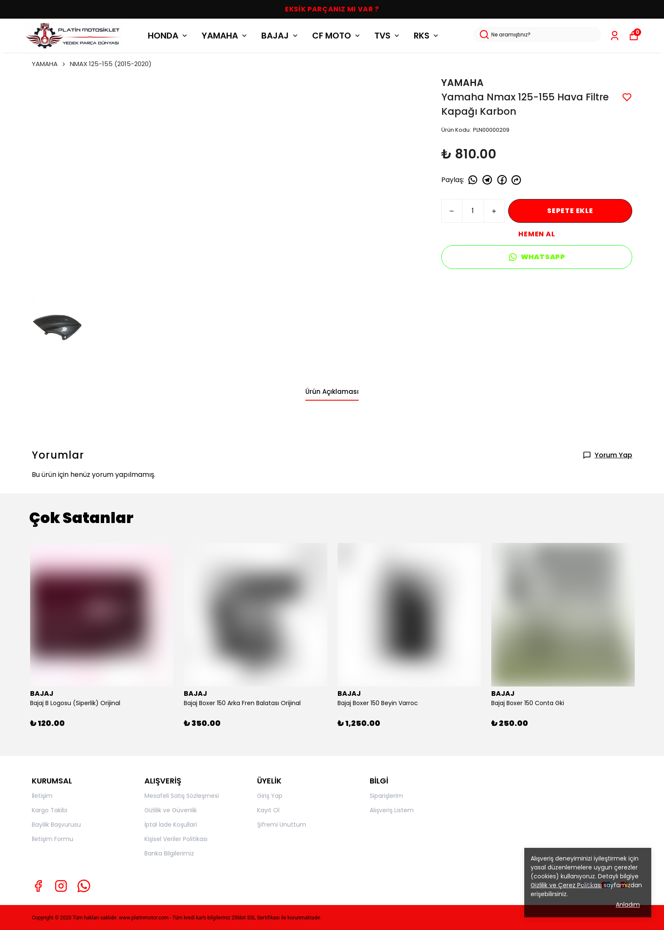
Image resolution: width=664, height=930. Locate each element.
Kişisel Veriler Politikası (176, 839)
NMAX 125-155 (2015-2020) (111, 63)
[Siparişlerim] (614, 35)
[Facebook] (38, 886)
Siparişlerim (386, 796)
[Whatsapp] (83, 886)
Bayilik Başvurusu (56, 824)
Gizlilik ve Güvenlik (170, 810)
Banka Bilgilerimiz (169, 853)
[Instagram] (61, 886)
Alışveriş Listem (392, 810)
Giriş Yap (269, 796)
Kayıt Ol (268, 810)
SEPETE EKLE (570, 211)
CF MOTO (337, 36)
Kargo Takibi (49, 810)
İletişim (42, 796)
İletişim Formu (52, 839)
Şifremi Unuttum (281, 824)
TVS (387, 36)
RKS (427, 36)
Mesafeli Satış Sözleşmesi (181, 796)
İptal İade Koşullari (170, 824)
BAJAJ (280, 36)
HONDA (168, 36)
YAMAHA (225, 36)
